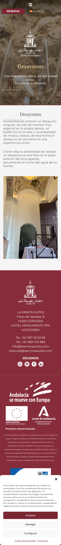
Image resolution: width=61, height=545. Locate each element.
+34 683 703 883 (33, 342)
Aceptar (30, 515)
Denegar (30, 524)
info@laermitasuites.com (30, 346)
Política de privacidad (25, 540)
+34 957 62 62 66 (33, 337)
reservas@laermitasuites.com (30, 351)
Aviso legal (42, 540)
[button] (56, 479)
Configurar (30, 533)
